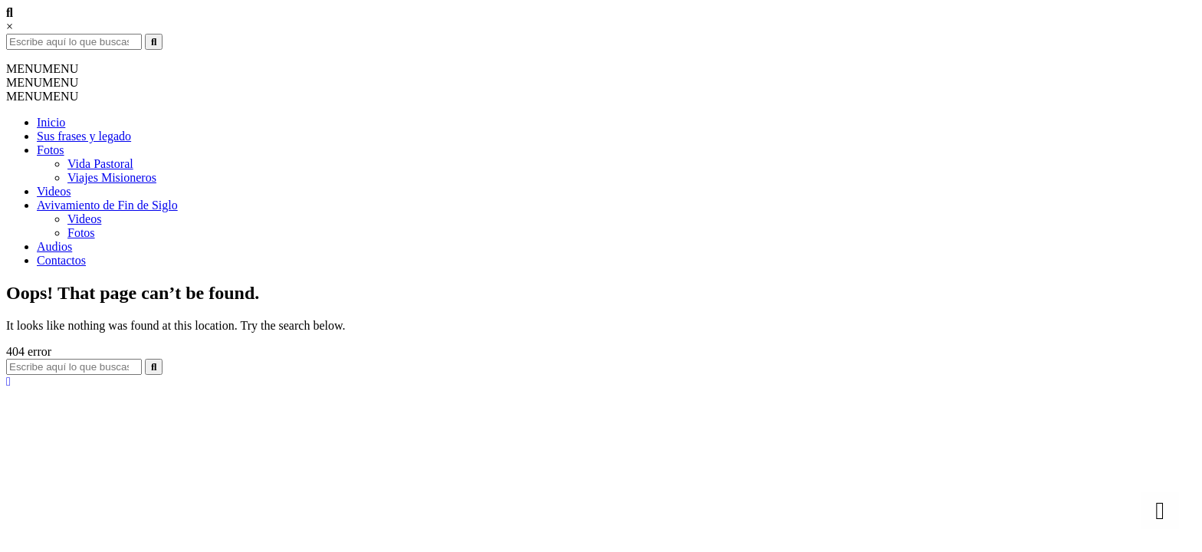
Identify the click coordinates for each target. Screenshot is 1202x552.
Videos (54, 191)
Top (1165, 515)
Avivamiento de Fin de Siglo (107, 205)
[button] (42, 68)
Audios (54, 246)
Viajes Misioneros (111, 177)
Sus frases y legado (84, 136)
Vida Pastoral (100, 163)
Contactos (61, 260)
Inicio (51, 122)
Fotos (50, 149)
